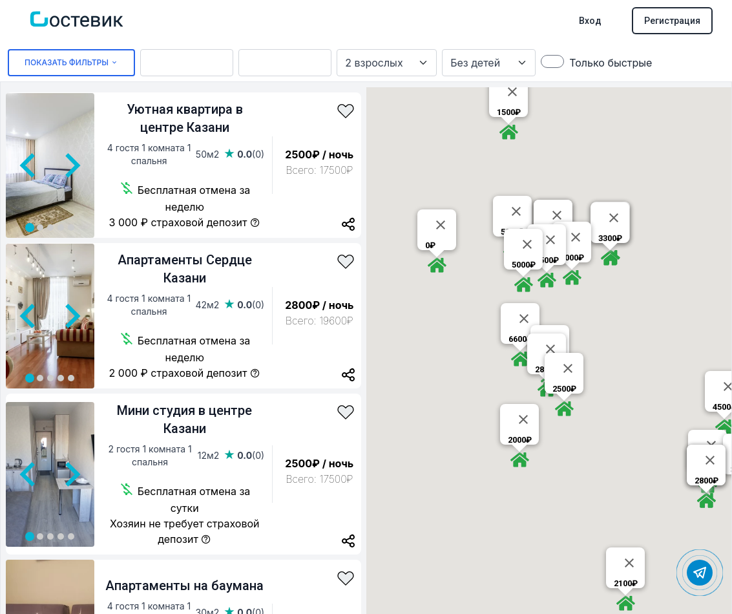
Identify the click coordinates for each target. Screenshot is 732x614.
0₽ (430, 245)
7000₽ (572, 257)
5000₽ (524, 265)
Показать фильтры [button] (71, 62)
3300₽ (610, 238)
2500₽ (564, 389)
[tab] (29, 227)
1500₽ (509, 112)
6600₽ (520, 339)
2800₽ (706, 480)
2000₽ (520, 440)
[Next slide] (71, 165)
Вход (590, 21)
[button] (508, 132)
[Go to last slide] (29, 165)
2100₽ (626, 583)
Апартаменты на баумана (184, 585)
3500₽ (547, 260)
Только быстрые (610, 62)
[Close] (512, 91)
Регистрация (672, 21)
